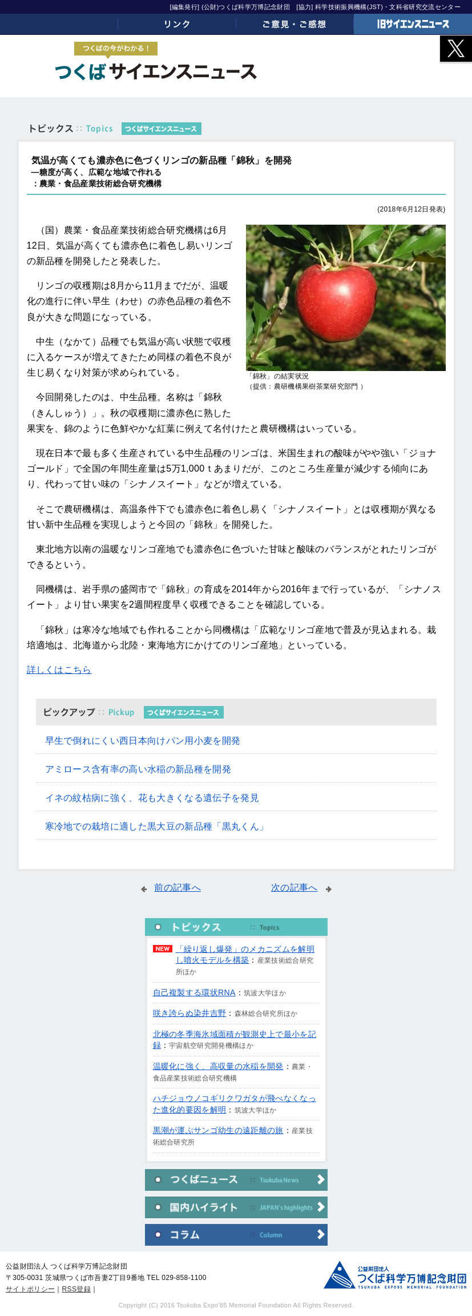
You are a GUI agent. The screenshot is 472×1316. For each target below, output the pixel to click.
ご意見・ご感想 (295, 24)
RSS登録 (76, 1289)
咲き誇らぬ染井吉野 (190, 1013)
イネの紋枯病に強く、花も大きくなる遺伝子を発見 (152, 798)
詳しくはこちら (59, 670)
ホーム (59, 24)
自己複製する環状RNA (194, 992)
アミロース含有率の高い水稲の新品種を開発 (138, 769)
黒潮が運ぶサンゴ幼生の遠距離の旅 (218, 1130)
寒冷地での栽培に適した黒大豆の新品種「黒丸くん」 (157, 826)
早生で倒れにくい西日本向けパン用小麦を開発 (143, 740)
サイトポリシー (30, 1289)
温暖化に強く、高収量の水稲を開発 (218, 1066)
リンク (177, 24)
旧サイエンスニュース (413, 24)
